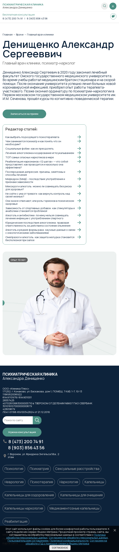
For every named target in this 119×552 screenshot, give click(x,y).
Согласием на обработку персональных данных (78, 537)
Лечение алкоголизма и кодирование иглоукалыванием (39, 153)
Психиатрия (39, 469)
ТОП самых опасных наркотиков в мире (29, 157)
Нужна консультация (22, 432)
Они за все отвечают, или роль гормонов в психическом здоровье (39, 202)
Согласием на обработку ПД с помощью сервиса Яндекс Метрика (66, 542)
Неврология (14, 482)
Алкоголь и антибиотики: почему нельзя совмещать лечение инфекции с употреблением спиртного (37, 217)
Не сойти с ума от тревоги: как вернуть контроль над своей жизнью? (37, 195)
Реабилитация (16, 521)
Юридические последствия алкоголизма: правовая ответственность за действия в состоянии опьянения (37, 224)
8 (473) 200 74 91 (13, 18)
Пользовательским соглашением (28, 540)
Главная (8, 34)
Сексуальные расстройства (77, 469)
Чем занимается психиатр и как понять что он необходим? (33, 143)
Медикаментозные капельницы (74, 508)
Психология (14, 469)
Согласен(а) (60, 547)
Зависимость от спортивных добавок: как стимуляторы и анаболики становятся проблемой (40, 209)
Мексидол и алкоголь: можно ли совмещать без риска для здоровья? (38, 188)
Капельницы (94, 482)
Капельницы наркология (24, 508)
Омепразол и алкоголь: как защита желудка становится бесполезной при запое (39, 238)
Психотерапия (41, 482)
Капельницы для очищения (81, 495)
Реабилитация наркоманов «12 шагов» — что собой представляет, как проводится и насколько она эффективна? (36, 164)
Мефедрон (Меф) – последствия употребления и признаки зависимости (35, 180)
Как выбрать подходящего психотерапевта (32, 137)
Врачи (20, 34)
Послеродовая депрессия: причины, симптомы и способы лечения (35, 173)
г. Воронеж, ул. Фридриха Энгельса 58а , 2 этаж (33, 456)
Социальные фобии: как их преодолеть (29, 148)
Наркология (68, 482)
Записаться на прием (24, 113)
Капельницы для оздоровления (29, 495)
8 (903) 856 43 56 (37, 18)
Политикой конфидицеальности (69, 540)
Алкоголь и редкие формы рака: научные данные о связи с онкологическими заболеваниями (40, 231)
